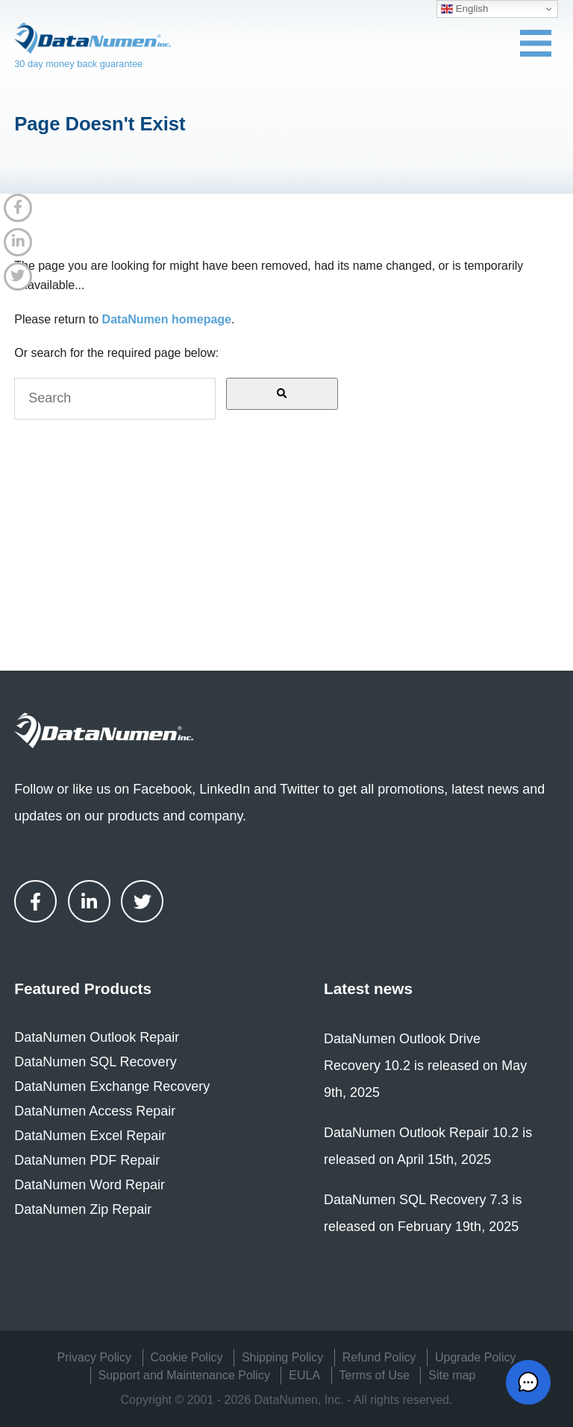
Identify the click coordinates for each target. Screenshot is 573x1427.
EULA (304, 1375)
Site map (451, 1375)
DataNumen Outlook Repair (96, 1037)
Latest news (368, 988)
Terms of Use (374, 1375)
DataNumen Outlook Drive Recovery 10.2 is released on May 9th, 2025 (425, 1065)
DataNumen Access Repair (94, 1111)
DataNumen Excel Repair (90, 1135)
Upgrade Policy (475, 1357)
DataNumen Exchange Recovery (112, 1086)
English (464, 9)
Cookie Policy (187, 1357)
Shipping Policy (282, 1357)
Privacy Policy (94, 1357)
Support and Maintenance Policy (184, 1375)
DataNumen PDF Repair (87, 1160)
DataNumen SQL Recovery (95, 1061)
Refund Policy (379, 1357)
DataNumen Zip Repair (82, 1209)
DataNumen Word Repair (89, 1184)
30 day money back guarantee (78, 63)
